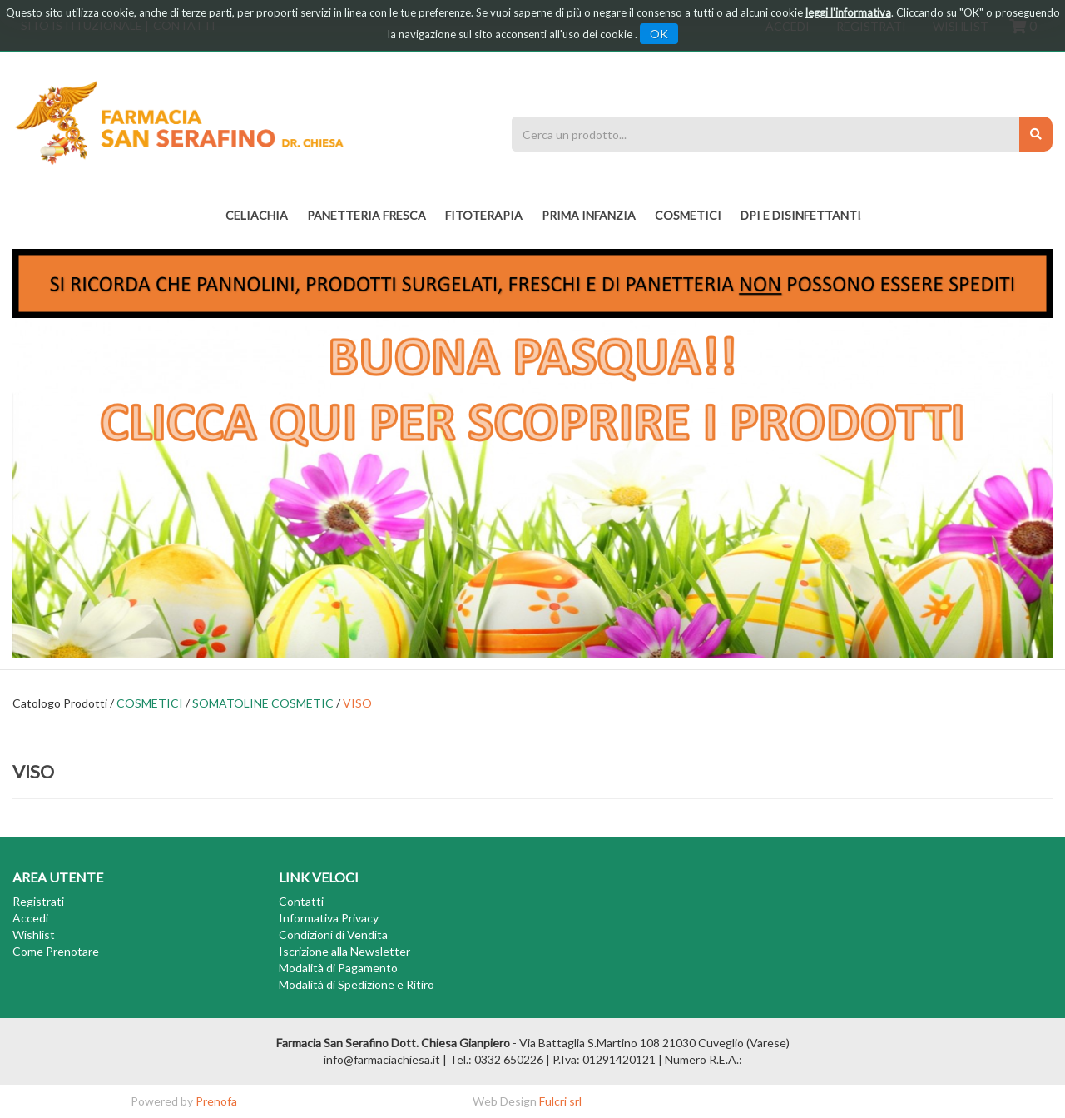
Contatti (301, 901)
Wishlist (33, 934)
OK (659, 34)
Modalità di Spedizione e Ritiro (356, 984)
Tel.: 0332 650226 (496, 1059)
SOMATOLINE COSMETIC (263, 703)
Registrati (38, 901)
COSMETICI (149, 703)
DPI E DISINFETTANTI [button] (801, 215)
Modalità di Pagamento (338, 968)
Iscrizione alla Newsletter (344, 951)
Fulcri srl (560, 1101)
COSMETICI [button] (688, 215)
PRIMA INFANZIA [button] (589, 215)
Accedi (30, 918)
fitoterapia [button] (484, 215)
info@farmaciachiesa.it (382, 1059)
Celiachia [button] (256, 215)
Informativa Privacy (329, 918)
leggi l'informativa (848, 12)
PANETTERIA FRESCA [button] (366, 215)
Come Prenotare (55, 951)
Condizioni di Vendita (333, 934)
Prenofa (216, 1101)
